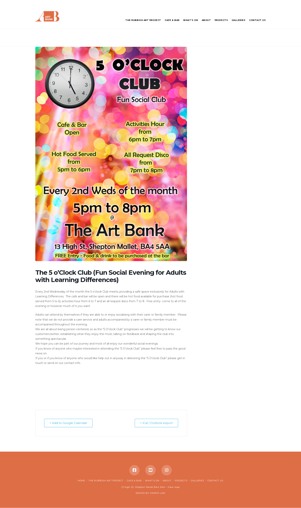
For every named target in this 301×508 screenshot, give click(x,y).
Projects (181, 480)
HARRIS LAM (157, 493)
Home (81, 480)
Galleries (197, 480)
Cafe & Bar (134, 480)
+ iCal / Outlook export (156, 423)
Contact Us (215, 480)
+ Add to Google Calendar (68, 423)
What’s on (152, 480)
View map (174, 487)
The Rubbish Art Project (105, 480)
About (167, 480)
